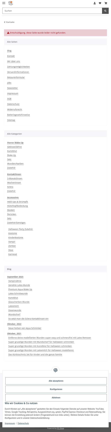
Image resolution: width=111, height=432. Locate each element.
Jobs (9, 82)
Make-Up (11, 155)
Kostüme (12, 233)
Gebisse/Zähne (14, 146)
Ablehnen (56, 397)
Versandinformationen (18, 72)
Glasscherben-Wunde (18, 301)
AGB (9, 98)
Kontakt (11, 56)
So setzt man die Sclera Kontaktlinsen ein (28, 318)
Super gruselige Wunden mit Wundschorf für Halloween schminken (41, 341)
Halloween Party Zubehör (20, 229)
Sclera (10, 186)
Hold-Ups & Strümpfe (17, 201)
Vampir (11, 241)
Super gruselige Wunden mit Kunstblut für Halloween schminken (40, 346)
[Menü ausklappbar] (3, 2)
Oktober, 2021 (14, 333)
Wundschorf (14, 314)
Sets (9, 159)
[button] (94, 3)
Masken (11, 210)
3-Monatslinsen (14, 178)
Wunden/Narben (15, 163)
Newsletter (12, 88)
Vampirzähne (14, 281)
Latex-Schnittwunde (18, 293)
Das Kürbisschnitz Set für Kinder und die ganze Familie (35, 354)
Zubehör (11, 167)
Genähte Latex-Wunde (19, 285)
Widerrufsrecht (14, 109)
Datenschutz (23, 423)
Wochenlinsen (14, 182)
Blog (9, 50)
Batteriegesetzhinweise (18, 114)
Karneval (12, 254)
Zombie (12, 245)
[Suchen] (105, 11)
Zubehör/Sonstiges (16, 222)
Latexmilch (13, 306)
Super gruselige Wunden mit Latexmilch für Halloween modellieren (41, 350)
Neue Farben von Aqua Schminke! (24, 328)
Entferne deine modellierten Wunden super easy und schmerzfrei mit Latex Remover (49, 337)
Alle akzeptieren (56, 381)
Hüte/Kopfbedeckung (17, 205)
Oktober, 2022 (14, 324)
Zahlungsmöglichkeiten (18, 66)
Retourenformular (16, 77)
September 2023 (15, 276)
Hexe (10, 250)
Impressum (10, 423)
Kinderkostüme (15, 237)
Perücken (11, 214)
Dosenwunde (14, 310)
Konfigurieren (56, 389)
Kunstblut (12, 151)
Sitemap (11, 120)
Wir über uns (13, 61)
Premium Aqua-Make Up (20, 289)
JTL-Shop (60, 428)
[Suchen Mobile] (52, 11)
